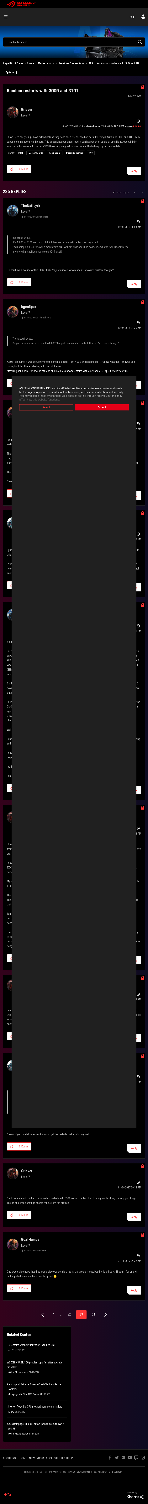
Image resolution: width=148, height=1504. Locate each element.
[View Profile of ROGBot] (137, 126)
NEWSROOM (36, 1458)
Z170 (11, 1350)
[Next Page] (105, 1315)
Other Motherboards (18, 1372)
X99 (90, 63)
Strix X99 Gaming (74, 153)
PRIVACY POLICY (57, 1472)
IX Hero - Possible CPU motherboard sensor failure (34, 1406)
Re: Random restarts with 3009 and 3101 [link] (119, 63)
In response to (36, 216)
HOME (23, 1458)
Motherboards (46, 63)
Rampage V (54, 153)
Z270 (11, 1411)
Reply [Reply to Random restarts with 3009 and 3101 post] (133, 171)
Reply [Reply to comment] (133, 284)
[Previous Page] (43, 1315)
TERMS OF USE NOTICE (35, 1472)
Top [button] (10, 1494)
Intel (20, 153)
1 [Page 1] (54, 1314)
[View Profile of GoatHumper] (31, 1239)
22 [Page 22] (69, 1314)
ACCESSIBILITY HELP (59, 1458)
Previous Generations (71, 63)
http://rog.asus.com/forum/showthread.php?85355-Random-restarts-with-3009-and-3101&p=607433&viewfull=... (68, 371)
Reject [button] (46, 407)
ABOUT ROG (10, 1458)
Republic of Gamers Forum (18, 63)
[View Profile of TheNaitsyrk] (30, 205)
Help (132, 16)
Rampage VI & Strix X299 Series (24, 1394)
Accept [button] (102, 407)
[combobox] (74, 42)
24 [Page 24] (93, 1314)
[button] (11, 169)
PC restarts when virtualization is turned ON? (31, 1345)
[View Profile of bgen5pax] (28, 306)
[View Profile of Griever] (27, 109)
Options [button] (9, 72)
